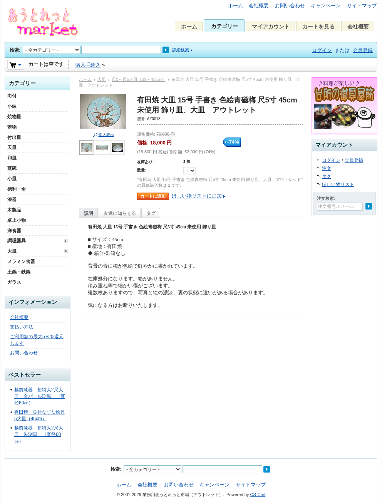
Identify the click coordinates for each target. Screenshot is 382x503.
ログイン (322, 50)
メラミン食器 (21, 261)
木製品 (14, 210)
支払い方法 (21, 327)
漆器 (12, 199)
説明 (88, 213)
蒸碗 (12, 168)
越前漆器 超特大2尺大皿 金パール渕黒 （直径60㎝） (39, 396)
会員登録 (363, 50)
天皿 (12, 147)
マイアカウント (271, 26)
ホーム (235, 5)
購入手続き (88, 65)
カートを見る (318, 26)
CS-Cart (257, 494)
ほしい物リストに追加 (197, 196)
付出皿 (14, 137)
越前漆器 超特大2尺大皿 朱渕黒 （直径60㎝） (38, 434)
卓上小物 (16, 220)
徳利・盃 (16, 189)
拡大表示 (106, 134)
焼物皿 (14, 116)
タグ (151, 213)
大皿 (101, 79)
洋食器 (14, 230)
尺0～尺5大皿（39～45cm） (139, 79)
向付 (12, 96)
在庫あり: (145, 162)
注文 (326, 168)
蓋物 (12, 127)
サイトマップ (362, 5)
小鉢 (12, 106)
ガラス (14, 282)
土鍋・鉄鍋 (18, 272)
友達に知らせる (120, 213)
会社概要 (259, 5)
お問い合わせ (290, 5)
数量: (141, 170)
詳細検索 (180, 49)
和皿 (12, 158)
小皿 (12, 178)
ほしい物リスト (338, 184)
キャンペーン (326, 5)
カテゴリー (224, 26)
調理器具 (16, 240)
